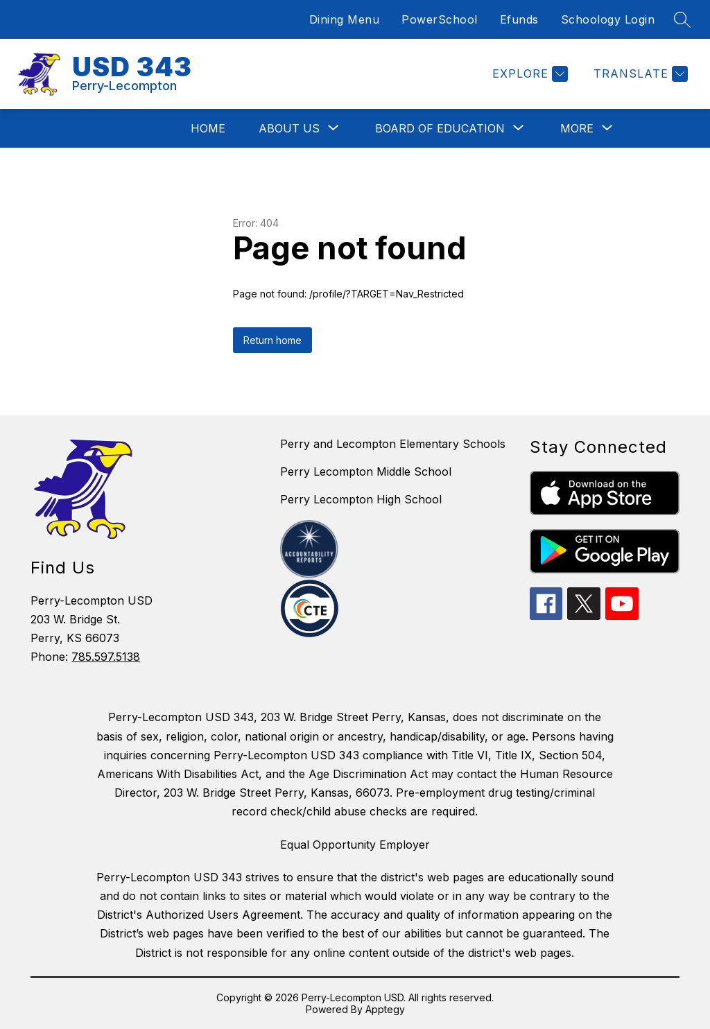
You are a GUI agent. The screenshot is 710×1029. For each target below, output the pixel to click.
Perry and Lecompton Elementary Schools (392, 444)
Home (208, 128)
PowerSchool (439, 19)
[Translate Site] (639, 74)
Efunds (519, 19)
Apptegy (385, 1009)
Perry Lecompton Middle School (365, 471)
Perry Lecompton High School (361, 499)
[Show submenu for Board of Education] (440, 128)
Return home (272, 340)
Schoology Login (608, 19)
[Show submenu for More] (577, 128)
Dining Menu (344, 19)
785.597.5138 (105, 657)
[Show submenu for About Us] (289, 128)
